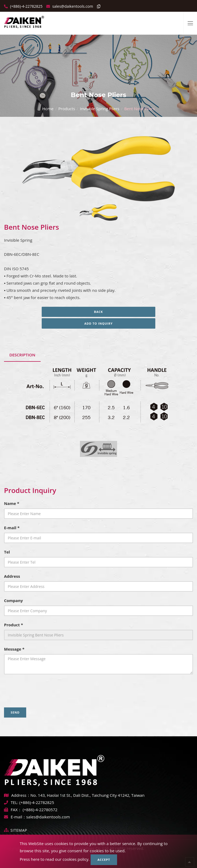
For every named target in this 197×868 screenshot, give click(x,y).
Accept (104, 860)
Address (12, 576)
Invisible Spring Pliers (99, 108)
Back (98, 312)
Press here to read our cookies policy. (55, 859)
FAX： (13, 809)
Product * (13, 624)
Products (66, 108)
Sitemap (18, 830)
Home (47, 108)
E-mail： (15, 816)
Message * (14, 649)
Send (15, 712)
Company (13, 600)
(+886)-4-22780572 (40, 809)
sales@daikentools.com (48, 816)
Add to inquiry (98, 323)
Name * (11, 503)
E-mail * (12, 527)
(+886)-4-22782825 (26, 6)
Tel (7, 552)
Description (22, 354)
